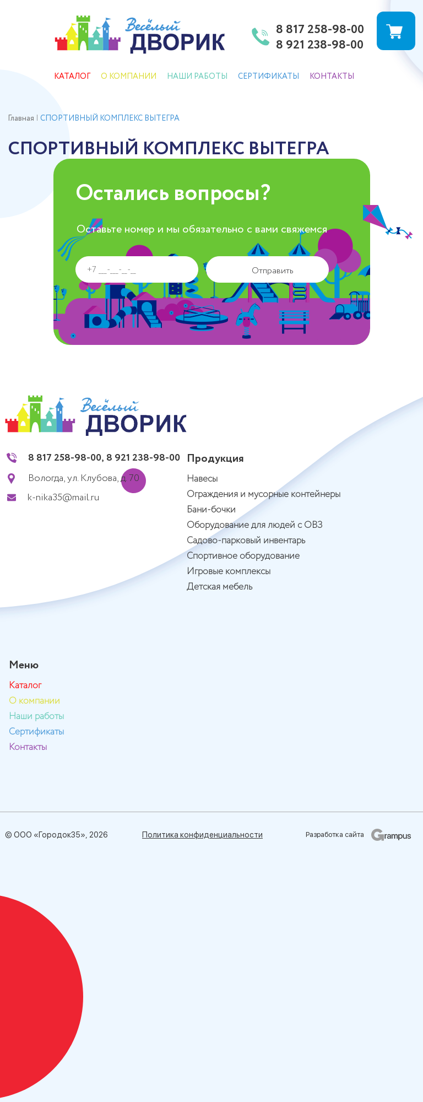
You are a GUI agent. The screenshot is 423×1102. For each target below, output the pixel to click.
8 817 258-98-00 (320, 30)
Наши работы (197, 76)
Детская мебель (219, 587)
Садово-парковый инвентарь (246, 540)
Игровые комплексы (228, 571)
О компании (128, 76)
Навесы (202, 479)
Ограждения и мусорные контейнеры (263, 494)
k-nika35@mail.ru (63, 497)
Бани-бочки (211, 510)
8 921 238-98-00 (320, 45)
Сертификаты (268, 76)
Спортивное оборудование (243, 556)
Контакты (332, 76)
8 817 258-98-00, (66, 458)
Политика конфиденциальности (202, 834)
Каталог (72, 76)
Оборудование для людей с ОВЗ (255, 525)
